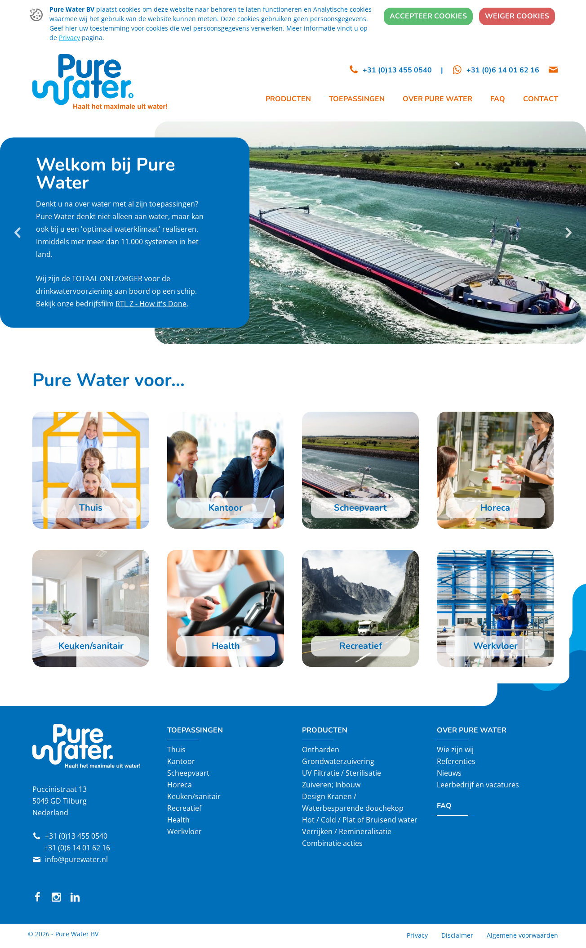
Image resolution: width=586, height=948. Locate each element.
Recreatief (184, 808)
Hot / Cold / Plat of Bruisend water (359, 820)
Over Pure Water (471, 730)
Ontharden (320, 750)
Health (178, 820)
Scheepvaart (188, 773)
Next (568, 233)
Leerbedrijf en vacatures (478, 785)
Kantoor (181, 761)
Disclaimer (457, 935)
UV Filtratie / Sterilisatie (341, 773)
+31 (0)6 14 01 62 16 (77, 848)
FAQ (444, 806)
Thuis (176, 750)
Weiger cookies (517, 16)
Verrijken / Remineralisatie (346, 831)
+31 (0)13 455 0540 (76, 836)
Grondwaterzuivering (338, 761)
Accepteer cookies (428, 16)
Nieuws (449, 773)
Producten (324, 730)
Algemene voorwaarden (522, 935)
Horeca (179, 785)
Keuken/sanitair (194, 796)
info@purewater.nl (76, 859)
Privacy (69, 37)
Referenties (456, 761)
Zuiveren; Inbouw (331, 785)
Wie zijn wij (455, 750)
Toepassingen (195, 730)
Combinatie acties (332, 843)
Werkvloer (184, 831)
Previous (18, 233)
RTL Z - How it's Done (150, 304)
